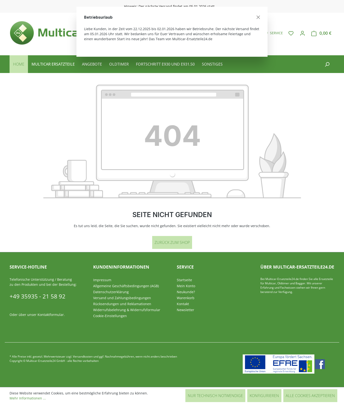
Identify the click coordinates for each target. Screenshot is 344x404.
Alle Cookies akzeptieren (310, 395)
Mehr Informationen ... (28, 398)
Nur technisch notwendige (215, 395)
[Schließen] (258, 17)
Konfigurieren (264, 395)
